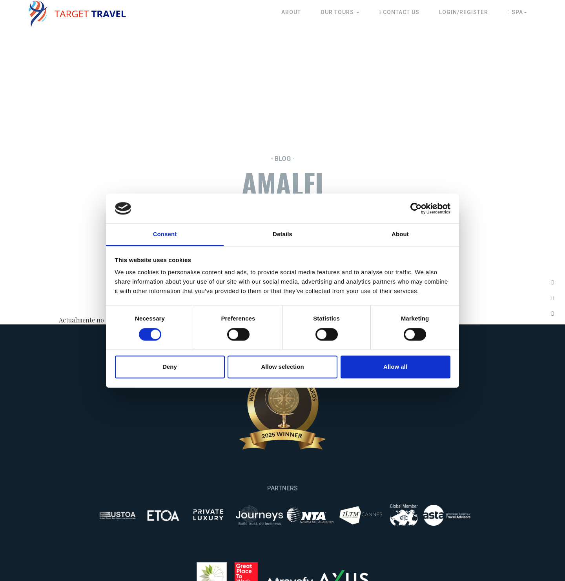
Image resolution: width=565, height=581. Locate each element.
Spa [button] (517, 12)
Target (90, 13)
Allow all (395, 367)
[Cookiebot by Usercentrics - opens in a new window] (416, 208)
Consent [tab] (165, 234)
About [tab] (400, 234)
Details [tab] (282, 234)
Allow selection (282, 367)
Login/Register (463, 12)
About (291, 12)
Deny (169, 367)
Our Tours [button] (340, 12)
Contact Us (399, 12)
